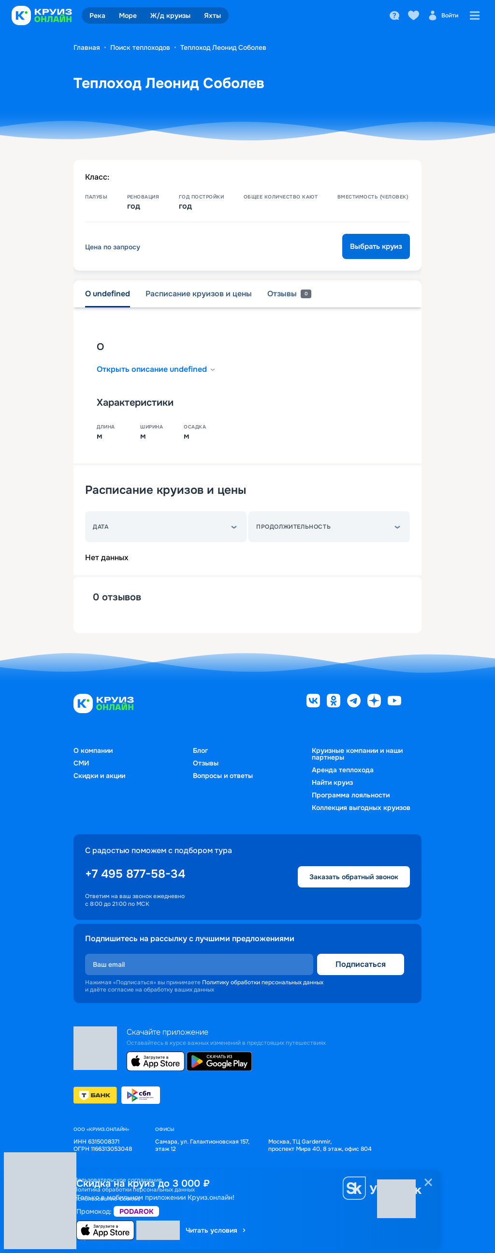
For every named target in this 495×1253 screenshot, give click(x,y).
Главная (86, 47)
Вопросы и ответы (223, 775)
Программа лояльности (351, 795)
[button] (166, 526)
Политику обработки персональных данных (262, 982)
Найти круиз (332, 782)
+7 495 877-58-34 (135, 874)
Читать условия (216, 1230)
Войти (443, 15)
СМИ (81, 763)
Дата (100, 527)
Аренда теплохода (343, 769)
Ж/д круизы (170, 15)
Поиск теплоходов (140, 47)
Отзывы (205, 763)
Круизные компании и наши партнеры (357, 754)
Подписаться (360, 964)
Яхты (212, 15)
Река (97, 15)
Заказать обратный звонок (353, 876)
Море (128, 15)
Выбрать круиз (376, 246)
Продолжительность (293, 527)
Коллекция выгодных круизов (361, 807)
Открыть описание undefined (157, 369)
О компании (93, 750)
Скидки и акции (99, 775)
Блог (200, 750)
